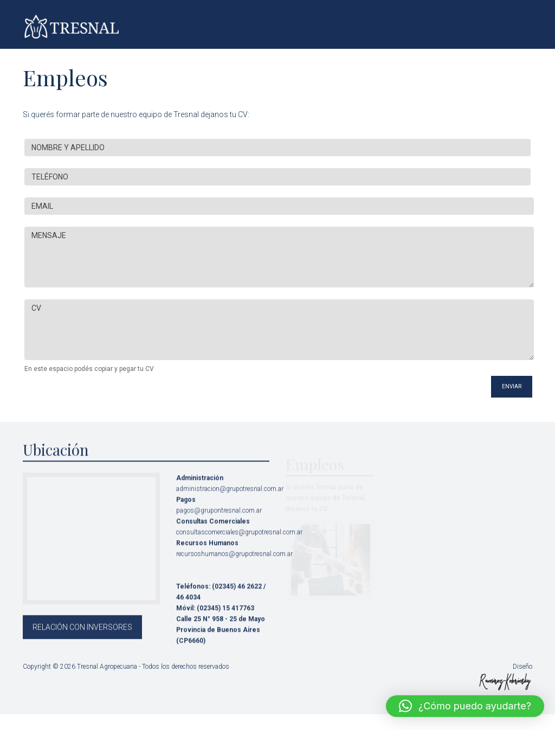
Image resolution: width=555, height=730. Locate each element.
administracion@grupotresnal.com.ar (229, 496)
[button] (465, 706)
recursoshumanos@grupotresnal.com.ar (234, 561)
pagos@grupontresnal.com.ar (219, 517)
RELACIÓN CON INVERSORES (82, 634)
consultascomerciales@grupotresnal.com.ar (239, 539)
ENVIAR (511, 386)
